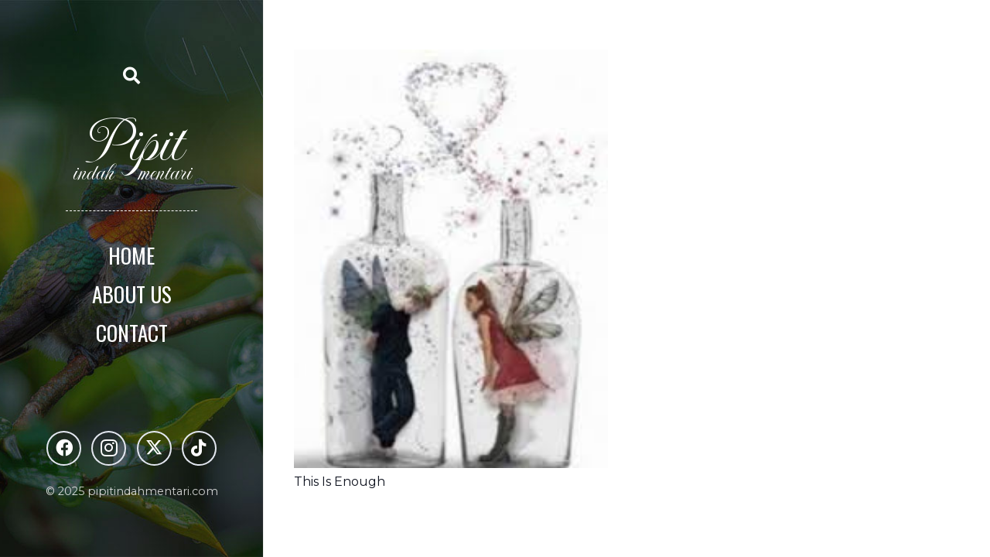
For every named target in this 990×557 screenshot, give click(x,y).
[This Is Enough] (451, 60)
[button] (131, 75)
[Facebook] (63, 448)
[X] (154, 448)
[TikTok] (199, 448)
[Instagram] (108, 448)
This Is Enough (339, 481)
